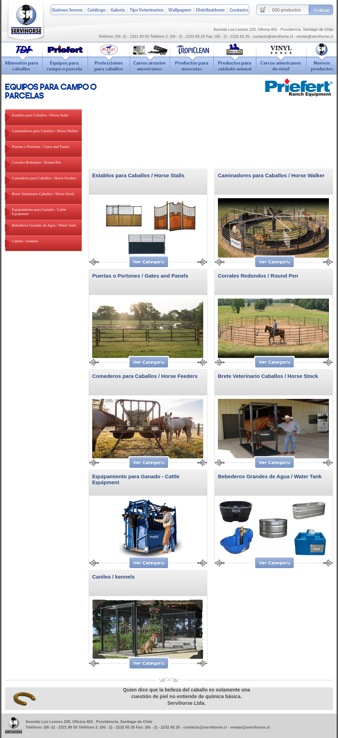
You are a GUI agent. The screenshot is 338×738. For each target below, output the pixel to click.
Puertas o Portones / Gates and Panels (41, 146)
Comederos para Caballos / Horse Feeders (44, 178)
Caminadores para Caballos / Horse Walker (45, 131)
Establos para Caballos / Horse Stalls (40, 115)
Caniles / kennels (25, 241)
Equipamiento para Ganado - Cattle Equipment (39, 211)
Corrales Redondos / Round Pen (36, 162)
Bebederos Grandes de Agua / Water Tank (44, 225)
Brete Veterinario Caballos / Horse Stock (43, 194)
